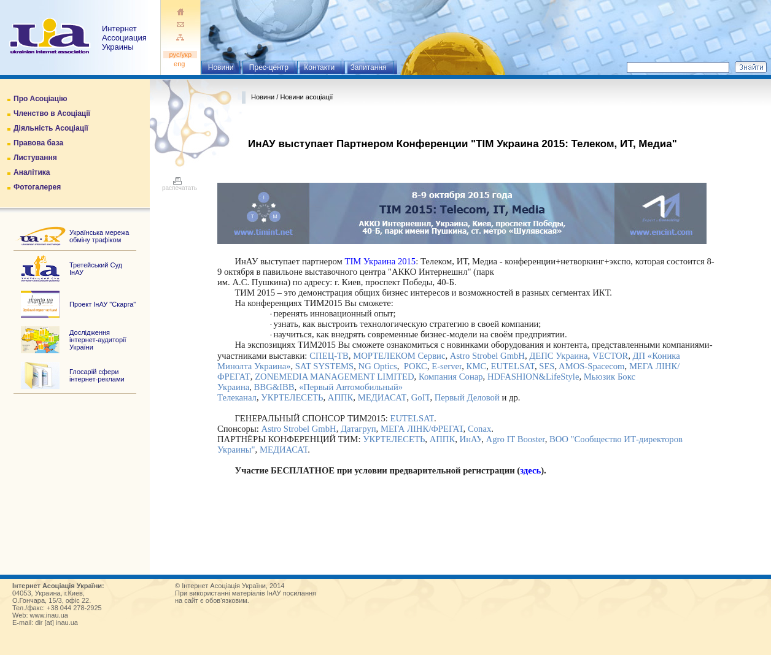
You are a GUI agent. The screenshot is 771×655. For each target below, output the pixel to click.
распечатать (179, 185)
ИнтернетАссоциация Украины (124, 38)
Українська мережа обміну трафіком (99, 236)
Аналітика (32, 172)
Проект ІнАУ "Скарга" (102, 304)
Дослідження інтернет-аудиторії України (97, 340)
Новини (221, 67)
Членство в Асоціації (52, 113)
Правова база (38, 143)
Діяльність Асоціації (51, 128)
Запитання (369, 67)
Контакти (319, 67)
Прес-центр (269, 67)
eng (180, 63)
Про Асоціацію (40, 98)
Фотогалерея (37, 187)
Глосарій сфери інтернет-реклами (97, 375)
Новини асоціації (306, 97)
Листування (35, 157)
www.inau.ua (49, 615)
